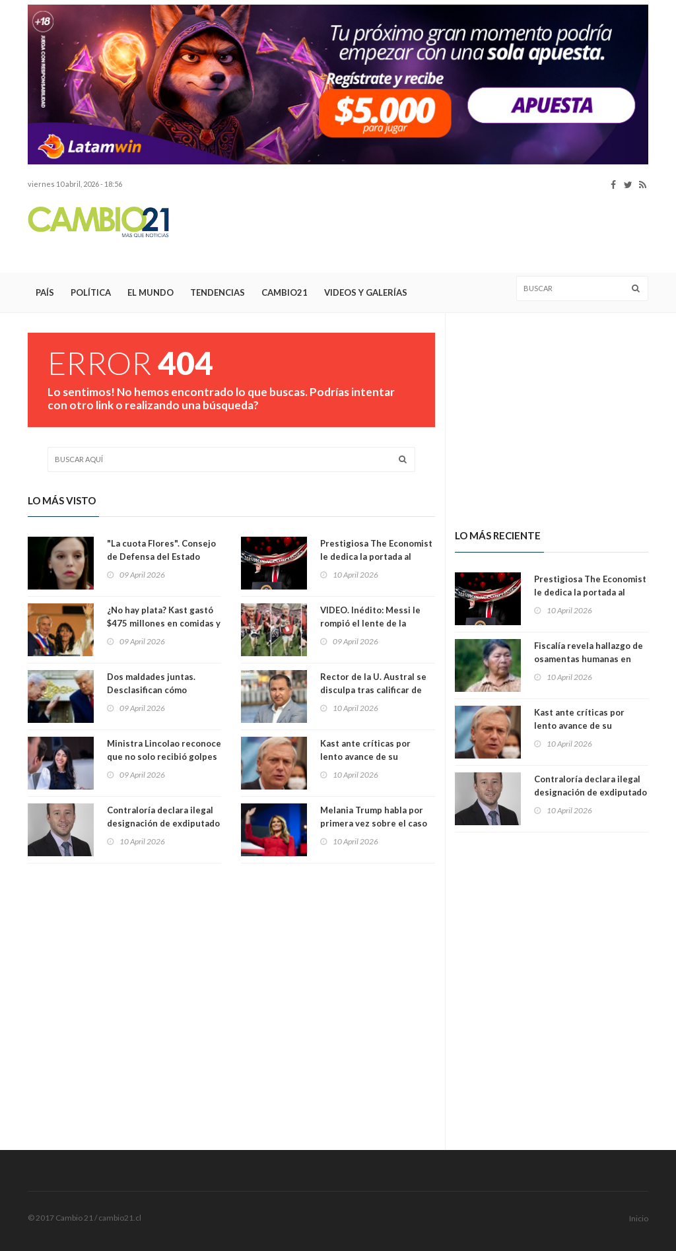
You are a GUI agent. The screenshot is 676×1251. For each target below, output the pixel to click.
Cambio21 (284, 292)
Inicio (638, 1218)
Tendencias (217, 292)
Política (91, 292)
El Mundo (150, 292)
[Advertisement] (408, 231)
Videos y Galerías (365, 292)
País (45, 292)
